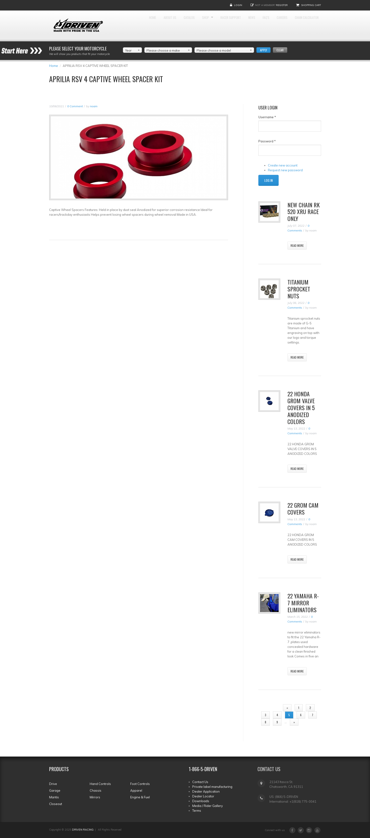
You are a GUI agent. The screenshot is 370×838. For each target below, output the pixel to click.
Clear (280, 50)
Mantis (54, 797)
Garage (54, 790)
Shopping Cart (311, 5)
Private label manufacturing (212, 787)
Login (238, 5)
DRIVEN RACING (83, 829)
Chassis (95, 790)
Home (149, 24)
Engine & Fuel (140, 797)
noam (94, 106)
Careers (311, 24)
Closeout (55, 804)
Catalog (195, 24)
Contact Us (200, 782)
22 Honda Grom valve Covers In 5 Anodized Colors (301, 407)
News (273, 24)
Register (282, 5)
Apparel (136, 790)
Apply (263, 50)
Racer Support (246, 24)
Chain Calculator (303, 52)
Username (267, 117)
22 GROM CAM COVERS (302, 508)
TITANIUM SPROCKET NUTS (298, 289)
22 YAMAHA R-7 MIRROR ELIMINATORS (303, 602)
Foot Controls (140, 784)
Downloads (200, 801)
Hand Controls (100, 784)
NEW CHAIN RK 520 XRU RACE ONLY (303, 211)
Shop (216, 24)
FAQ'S (291, 24)
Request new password (285, 170)
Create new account (282, 165)
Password (267, 141)
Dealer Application (206, 791)
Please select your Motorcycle (78, 48)
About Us (171, 24)
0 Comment (75, 106)
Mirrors (95, 797)
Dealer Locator (203, 796)
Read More (297, 245)
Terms (196, 810)
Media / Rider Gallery (207, 806)
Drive (53, 784)
